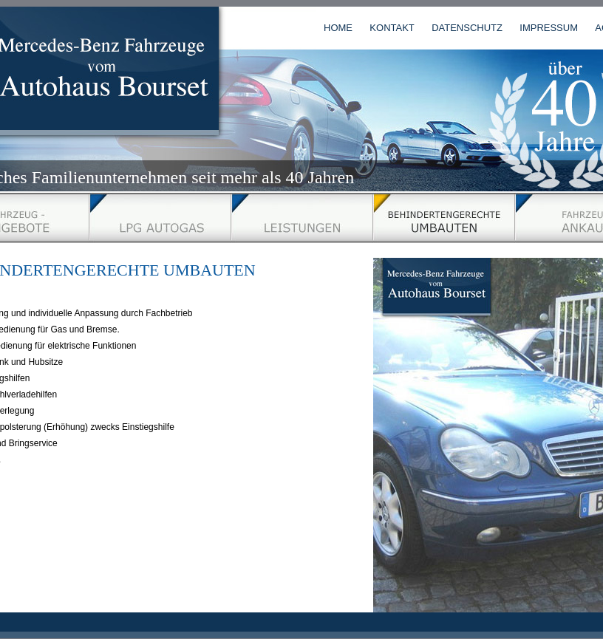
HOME (338, 27)
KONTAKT (391, 27)
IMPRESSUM (548, 27)
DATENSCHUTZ (467, 27)
